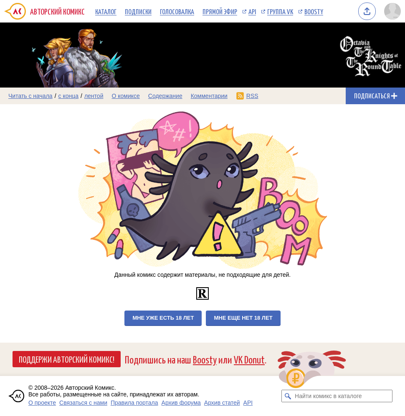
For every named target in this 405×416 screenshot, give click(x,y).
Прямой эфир (219, 11)
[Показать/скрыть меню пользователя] (392, 11)
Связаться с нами (83, 402)
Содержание (165, 96)
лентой (94, 96)
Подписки (138, 11)
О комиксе (125, 96)
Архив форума (181, 402)
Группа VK (280, 11)
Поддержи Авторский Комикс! (66, 358)
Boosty (313, 11)
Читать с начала (30, 96)
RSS (252, 96)
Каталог (105, 11)
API (252, 11)
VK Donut (249, 359)
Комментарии (209, 96)
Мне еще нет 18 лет (243, 318)
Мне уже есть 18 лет (163, 318)
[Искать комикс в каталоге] (288, 396)
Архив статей (222, 402)
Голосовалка (177, 11)
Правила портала (134, 402)
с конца (68, 96)
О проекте (42, 402)
